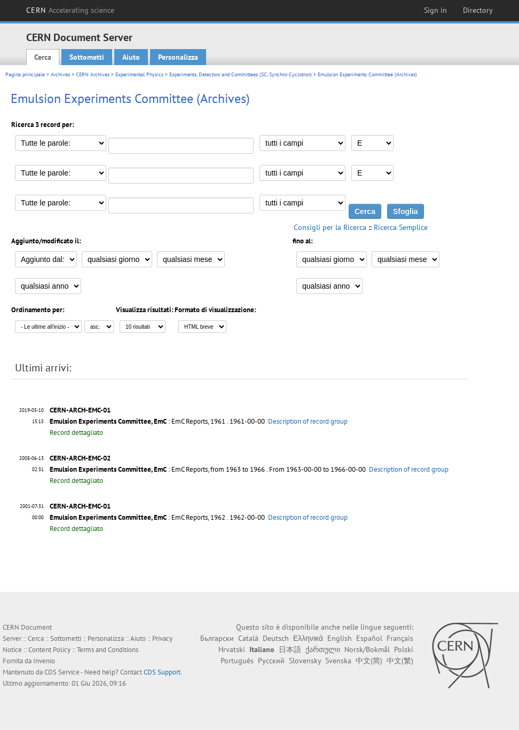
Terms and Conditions (107, 649)
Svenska (338, 660)
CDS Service (62, 672)
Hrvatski (231, 649)
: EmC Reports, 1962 (137, 517)
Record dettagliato (76, 432)
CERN (70, 10)
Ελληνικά (308, 638)
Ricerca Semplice (401, 227)
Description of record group (308, 421)
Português (237, 660)
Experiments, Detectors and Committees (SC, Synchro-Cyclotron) (240, 74)
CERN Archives (92, 74)
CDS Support (162, 672)
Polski (403, 649)
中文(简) (369, 660)
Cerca (42, 57)
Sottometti (86, 57)
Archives (60, 74)
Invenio (44, 660)
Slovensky (305, 660)
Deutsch (276, 638)
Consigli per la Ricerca (330, 227)
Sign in (435, 10)
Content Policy (49, 649)
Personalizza (178, 57)
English (339, 638)
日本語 (290, 649)
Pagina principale (25, 74)
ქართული (322, 649)
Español (369, 638)
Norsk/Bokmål (367, 649)
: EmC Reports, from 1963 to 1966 (157, 469)
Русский (271, 660)
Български (217, 638)
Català (248, 638)
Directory (478, 10)
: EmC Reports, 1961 (137, 421)
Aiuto (131, 57)
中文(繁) (400, 660)
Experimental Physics (139, 74)
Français (400, 638)
